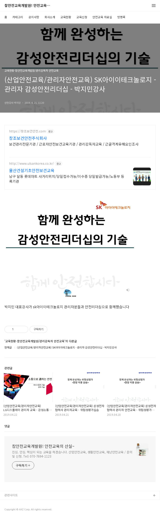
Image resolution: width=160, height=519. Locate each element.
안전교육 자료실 (102, 17)
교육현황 (65, 17)
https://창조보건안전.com (27, 131)
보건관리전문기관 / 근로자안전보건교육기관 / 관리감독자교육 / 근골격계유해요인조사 (73, 143)
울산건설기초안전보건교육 (31, 170)
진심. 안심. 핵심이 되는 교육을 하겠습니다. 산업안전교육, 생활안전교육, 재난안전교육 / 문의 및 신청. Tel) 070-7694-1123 (72, 454)
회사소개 (49, 17)
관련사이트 (11, 495)
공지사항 (33, 17)
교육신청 (81, 17)
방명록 (121, 17)
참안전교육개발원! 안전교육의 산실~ (28, 5)
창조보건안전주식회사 (28, 138)
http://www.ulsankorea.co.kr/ (31, 163)
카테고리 (17, 17)
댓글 (7, 426)
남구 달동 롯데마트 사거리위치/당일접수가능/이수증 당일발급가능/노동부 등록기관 (66, 179)
